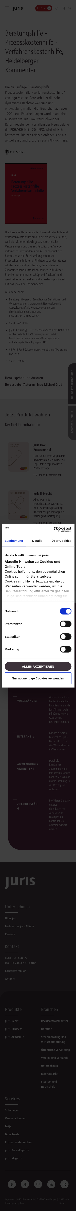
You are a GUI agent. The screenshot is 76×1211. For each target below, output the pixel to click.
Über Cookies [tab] (61, 540)
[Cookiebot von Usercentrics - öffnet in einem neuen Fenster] (54, 529)
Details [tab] (37, 540)
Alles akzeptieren (38, 666)
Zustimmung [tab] (14, 540)
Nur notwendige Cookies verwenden (38, 678)
